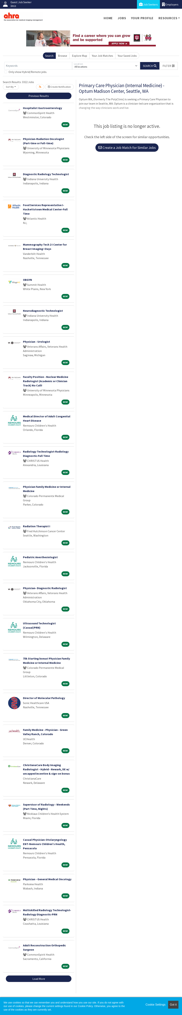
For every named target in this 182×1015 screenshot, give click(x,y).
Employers (170, 4)
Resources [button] (167, 18)
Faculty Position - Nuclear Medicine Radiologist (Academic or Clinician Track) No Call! (45, 381)
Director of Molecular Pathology (44, 698)
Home (108, 18)
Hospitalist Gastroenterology (42, 108)
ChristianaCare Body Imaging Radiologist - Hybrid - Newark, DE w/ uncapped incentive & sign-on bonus (46, 769)
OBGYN (27, 279)
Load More (38, 979)
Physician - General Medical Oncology (47, 879)
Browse (62, 55)
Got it (173, 1004)
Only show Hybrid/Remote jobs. (28, 72)
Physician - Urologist (36, 341)
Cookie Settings (155, 1004)
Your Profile (142, 18)
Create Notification (59, 86)
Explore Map (79, 55)
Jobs (122, 18)
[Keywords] (38, 66)
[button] (169, 66)
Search (49, 55)
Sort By (10, 86)
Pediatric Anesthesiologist (40, 557)
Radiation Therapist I (36, 526)
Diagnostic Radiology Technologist (46, 174)
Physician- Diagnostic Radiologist (45, 588)
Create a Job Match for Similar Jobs (127, 147)
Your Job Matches (102, 55)
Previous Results (38, 96)
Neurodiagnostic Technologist (43, 310)
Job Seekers (148, 4)
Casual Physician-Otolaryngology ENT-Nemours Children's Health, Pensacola (45, 844)
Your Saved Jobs (127, 55)
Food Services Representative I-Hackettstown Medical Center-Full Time (45, 209)
